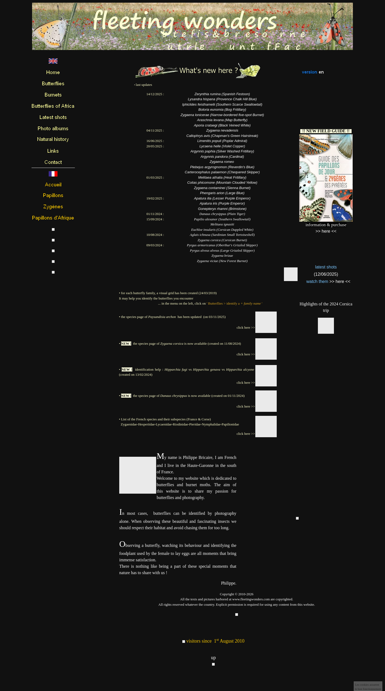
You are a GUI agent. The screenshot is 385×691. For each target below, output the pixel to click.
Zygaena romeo (222, 162)
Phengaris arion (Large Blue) (222, 193)
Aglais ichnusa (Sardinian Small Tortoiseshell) (222, 235)
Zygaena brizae (222, 256)
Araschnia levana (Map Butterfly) (222, 120)
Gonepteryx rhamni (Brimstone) (222, 209)
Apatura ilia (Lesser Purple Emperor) (222, 198)
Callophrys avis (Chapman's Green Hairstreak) (222, 136)
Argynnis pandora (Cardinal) (222, 157)
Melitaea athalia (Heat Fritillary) (222, 177)
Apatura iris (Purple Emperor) (222, 203)
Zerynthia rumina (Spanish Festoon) (222, 94)
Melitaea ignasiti (222, 224)
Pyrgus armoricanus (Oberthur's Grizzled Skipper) (222, 245)
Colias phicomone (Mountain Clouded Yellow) (222, 183)
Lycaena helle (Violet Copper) (222, 146)
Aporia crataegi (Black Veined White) (222, 125)
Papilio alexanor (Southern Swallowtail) (222, 219)
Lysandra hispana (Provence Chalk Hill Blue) (222, 99)
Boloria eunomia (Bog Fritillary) (222, 110)
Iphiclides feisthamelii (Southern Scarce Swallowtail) (222, 104)
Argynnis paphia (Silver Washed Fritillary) (222, 151)
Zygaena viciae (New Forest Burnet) (222, 261)
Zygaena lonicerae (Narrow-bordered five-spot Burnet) (222, 115)
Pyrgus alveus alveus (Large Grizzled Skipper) (222, 250)
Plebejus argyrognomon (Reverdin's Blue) (222, 167)
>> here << (339, 281)
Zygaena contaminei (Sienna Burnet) (222, 188)
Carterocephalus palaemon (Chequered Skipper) (222, 172)
